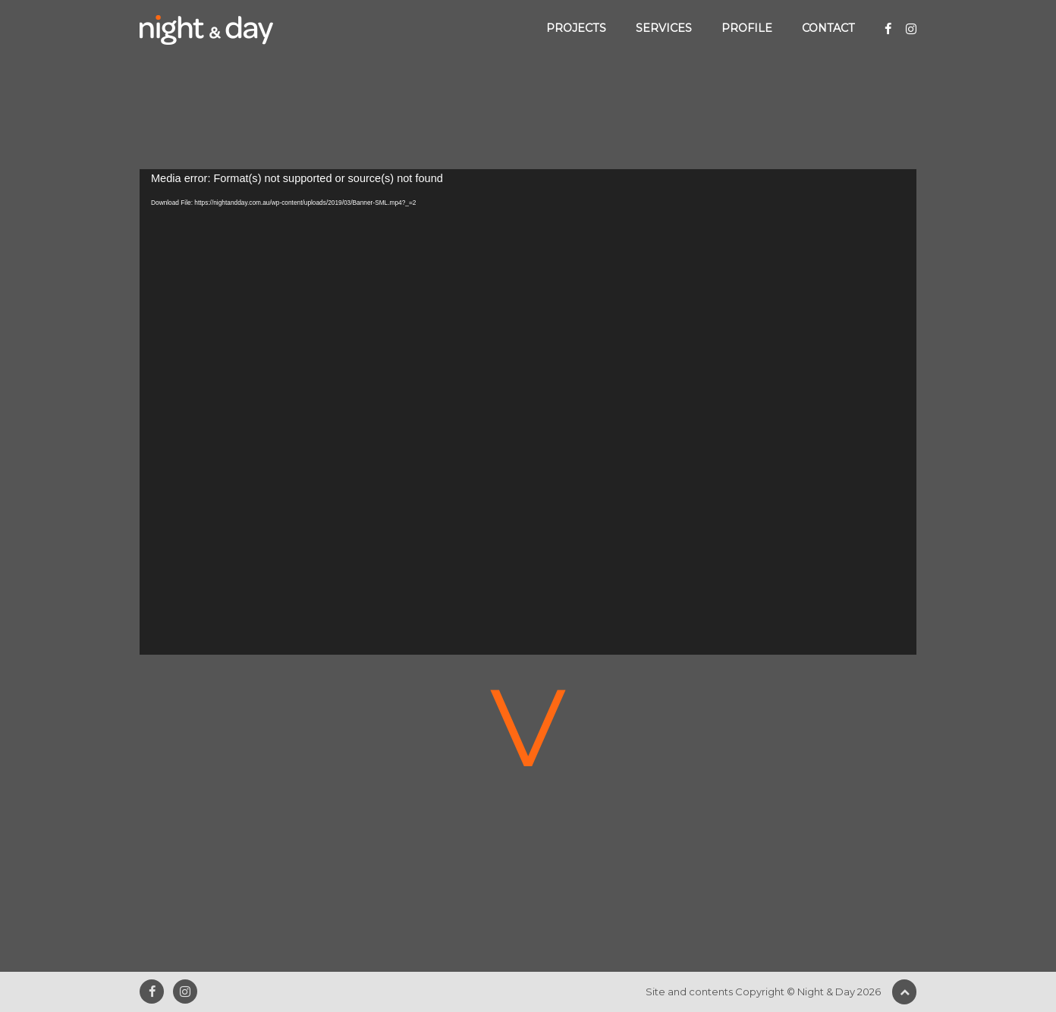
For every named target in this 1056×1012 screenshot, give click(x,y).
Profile (746, 28)
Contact (828, 28)
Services (664, 28)
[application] (528, 412)
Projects (576, 28)
